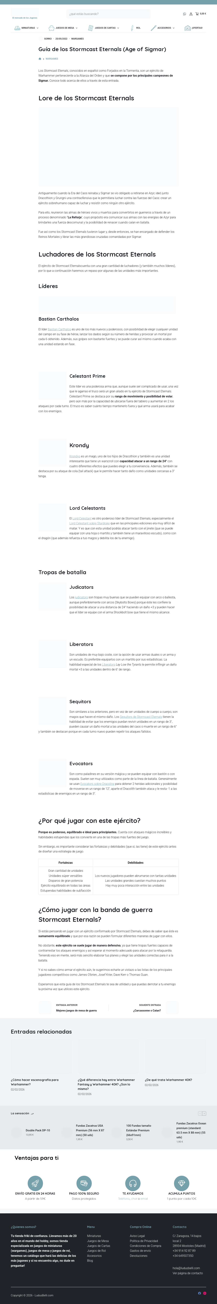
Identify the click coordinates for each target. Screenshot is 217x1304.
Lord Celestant (82, 518)
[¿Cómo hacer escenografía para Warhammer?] (41, 1056)
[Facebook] (199, 1293)
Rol (134, 28)
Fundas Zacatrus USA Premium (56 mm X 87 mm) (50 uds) (90, 1130)
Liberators (108, 664)
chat (134, 1198)
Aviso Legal (137, 1236)
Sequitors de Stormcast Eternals (141, 717)
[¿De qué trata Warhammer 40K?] (175, 1056)
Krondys (75, 456)
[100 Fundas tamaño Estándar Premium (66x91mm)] (116, 1132)
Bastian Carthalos (59, 329)
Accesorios (163, 28)
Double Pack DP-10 (38, 1130)
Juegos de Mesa (64, 28)
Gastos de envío (140, 1250)
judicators (81, 597)
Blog (90, 1260)
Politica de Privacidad (144, 1241)
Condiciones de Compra (145, 1246)
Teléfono (124, 1198)
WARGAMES (77, 38)
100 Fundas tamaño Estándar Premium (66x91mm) (138, 1130)
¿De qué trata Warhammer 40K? (168, 1080)
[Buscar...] (103, 14)
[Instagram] (204, 1293)
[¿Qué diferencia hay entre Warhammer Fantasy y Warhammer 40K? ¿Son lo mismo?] (108, 1056)
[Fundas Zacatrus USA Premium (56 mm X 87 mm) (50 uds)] (66, 1132)
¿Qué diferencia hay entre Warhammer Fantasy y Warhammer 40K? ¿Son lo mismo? (106, 1084)
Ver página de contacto (188, 1273)
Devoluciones (138, 1256)
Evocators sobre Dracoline (97, 784)
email (144, 1198)
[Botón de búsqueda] (146, 14)
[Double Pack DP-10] (16, 1132)
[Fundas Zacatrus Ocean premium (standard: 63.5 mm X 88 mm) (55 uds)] (167, 1132)
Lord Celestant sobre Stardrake (90, 523)
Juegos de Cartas (104, 28)
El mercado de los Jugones (25, 18)
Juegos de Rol (96, 1250)
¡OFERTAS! (193, 28)
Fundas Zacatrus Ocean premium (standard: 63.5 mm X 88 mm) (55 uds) (191, 1130)
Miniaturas (27, 28)
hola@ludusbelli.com (186, 1268)
